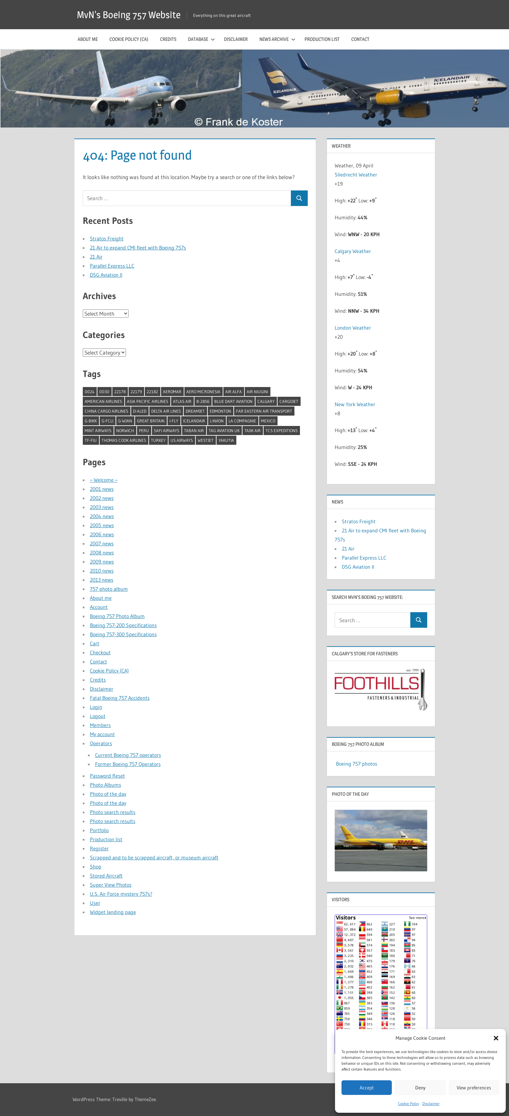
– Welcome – (104, 480)
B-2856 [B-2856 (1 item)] (202, 401)
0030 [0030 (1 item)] (104, 391)
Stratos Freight (107, 238)
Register (99, 848)
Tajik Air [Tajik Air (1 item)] (252, 430)
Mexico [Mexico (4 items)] (268, 420)
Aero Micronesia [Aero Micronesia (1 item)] (203, 391)
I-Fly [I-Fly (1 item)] (173, 420)
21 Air (96, 256)
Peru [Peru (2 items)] (144, 430)
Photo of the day (108, 794)
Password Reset (107, 775)
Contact (360, 39)
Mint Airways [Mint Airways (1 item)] (98, 430)
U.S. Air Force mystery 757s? (121, 894)
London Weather (353, 327)
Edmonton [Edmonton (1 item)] (220, 411)
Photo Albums (105, 785)
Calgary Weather (353, 251)
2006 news (102, 534)
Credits (168, 39)
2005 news (102, 525)
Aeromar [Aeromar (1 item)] (172, 391)
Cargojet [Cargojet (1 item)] (288, 401)
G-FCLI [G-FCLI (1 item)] (107, 420)
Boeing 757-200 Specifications (123, 625)
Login (96, 707)
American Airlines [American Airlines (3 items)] (103, 401)
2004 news (102, 516)
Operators (101, 743)
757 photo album (109, 589)
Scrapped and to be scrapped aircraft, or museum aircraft (154, 857)
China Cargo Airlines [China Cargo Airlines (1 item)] (106, 411)
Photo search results (112, 812)
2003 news (102, 507)
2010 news (102, 570)
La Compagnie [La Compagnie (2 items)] (242, 420)
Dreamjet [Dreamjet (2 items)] (195, 411)
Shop (95, 866)
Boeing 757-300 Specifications (123, 634)
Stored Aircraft (106, 875)
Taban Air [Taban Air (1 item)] (194, 430)
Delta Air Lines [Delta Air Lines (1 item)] (166, 411)
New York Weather (355, 404)
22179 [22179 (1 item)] (136, 391)
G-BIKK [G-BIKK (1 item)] (91, 420)
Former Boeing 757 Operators (128, 764)
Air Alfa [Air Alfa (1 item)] (233, 391)
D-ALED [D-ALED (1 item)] (139, 411)
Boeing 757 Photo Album (117, 616)
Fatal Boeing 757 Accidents (120, 698)
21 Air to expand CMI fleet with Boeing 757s (138, 247)
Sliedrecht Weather (357, 174)
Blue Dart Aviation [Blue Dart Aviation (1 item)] (233, 401)
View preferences (474, 1088)
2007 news (102, 543)
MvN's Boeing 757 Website (132, 14)
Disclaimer (431, 1103)
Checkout (100, 652)
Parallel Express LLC (112, 265)
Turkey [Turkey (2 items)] (158, 440)
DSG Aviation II (106, 275)
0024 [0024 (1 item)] (89, 391)
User (95, 903)
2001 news (102, 489)
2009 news (102, 561)
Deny (420, 1088)
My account (102, 734)
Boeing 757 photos (356, 763)
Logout (98, 716)
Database (201, 39)
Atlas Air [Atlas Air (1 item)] (182, 401)
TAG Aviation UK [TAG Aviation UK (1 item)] (224, 430)
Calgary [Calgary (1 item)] (266, 401)
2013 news (101, 579)
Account (99, 607)
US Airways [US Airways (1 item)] (181, 440)
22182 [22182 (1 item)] (152, 391)
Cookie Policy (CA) (128, 39)
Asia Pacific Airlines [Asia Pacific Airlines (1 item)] (147, 401)
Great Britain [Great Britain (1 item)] (151, 420)
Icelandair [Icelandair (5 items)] (194, 420)
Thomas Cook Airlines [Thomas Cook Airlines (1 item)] (124, 440)
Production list (322, 39)
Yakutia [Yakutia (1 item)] (226, 440)
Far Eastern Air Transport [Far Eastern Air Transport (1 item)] (264, 411)
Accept (367, 1088)
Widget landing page (113, 912)
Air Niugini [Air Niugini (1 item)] (257, 391)
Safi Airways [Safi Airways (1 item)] (166, 430)
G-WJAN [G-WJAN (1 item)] (125, 420)
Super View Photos (110, 884)
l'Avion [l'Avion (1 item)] (217, 420)
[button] (496, 1038)
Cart (94, 643)
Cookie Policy (408, 1103)
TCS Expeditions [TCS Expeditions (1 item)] (282, 430)
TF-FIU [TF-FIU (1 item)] (91, 440)
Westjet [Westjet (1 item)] (206, 440)
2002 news (102, 498)
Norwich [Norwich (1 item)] (125, 430)
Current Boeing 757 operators (128, 755)
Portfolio (99, 830)
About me (88, 39)
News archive (277, 39)
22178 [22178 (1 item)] (120, 391)
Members (100, 725)
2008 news (102, 552)
